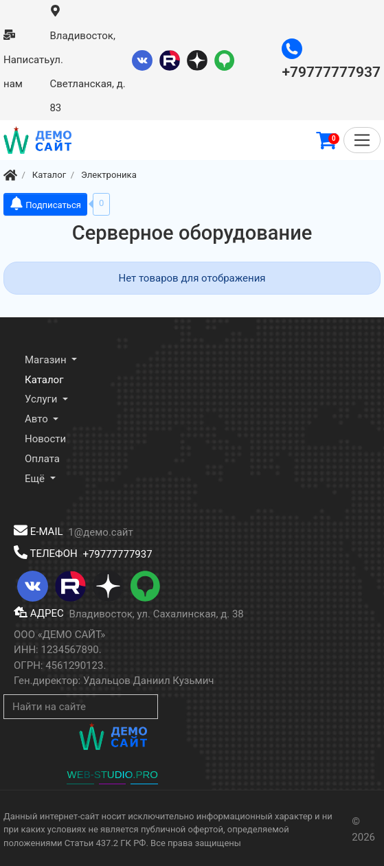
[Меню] (362, 140)
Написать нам (26, 60)
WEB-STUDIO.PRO (112, 774)
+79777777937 (117, 553)
